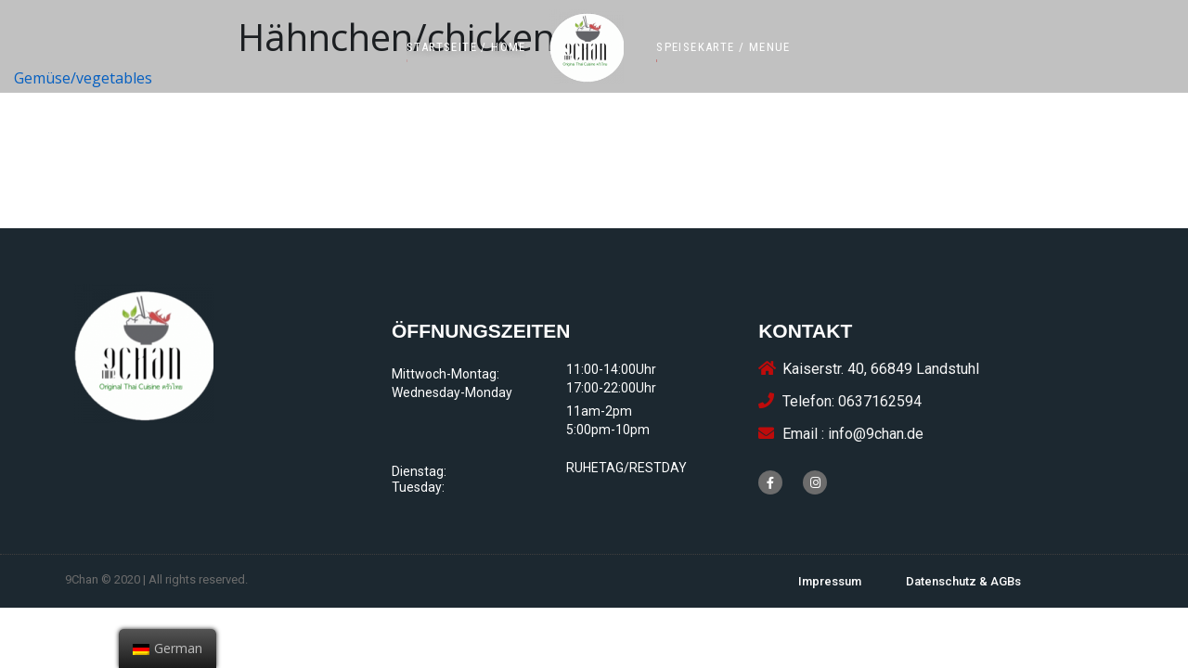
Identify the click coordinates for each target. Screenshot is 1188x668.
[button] (466, 47)
